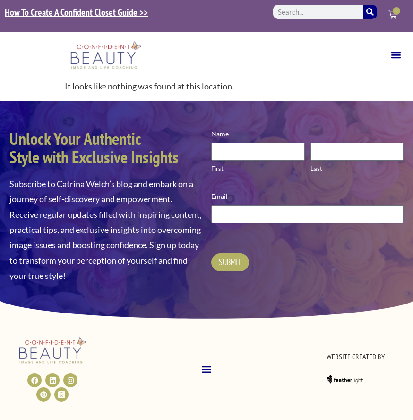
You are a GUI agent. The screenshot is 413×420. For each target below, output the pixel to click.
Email (219, 196)
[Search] (370, 12)
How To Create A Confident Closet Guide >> (76, 12)
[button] (396, 55)
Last (316, 168)
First (217, 168)
